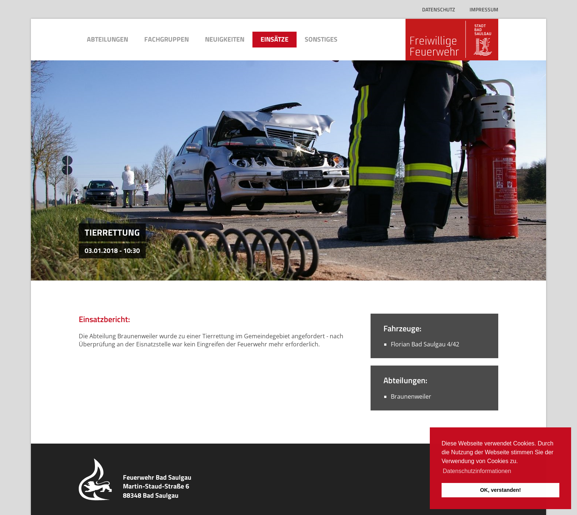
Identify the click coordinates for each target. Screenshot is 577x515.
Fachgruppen (166, 39)
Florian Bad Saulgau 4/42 (425, 344)
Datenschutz (438, 9)
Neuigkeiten (224, 39)
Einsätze (274, 39)
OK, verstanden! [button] (500, 490)
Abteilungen (107, 39)
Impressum (484, 9)
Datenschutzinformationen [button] (477, 471)
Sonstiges (321, 39)
